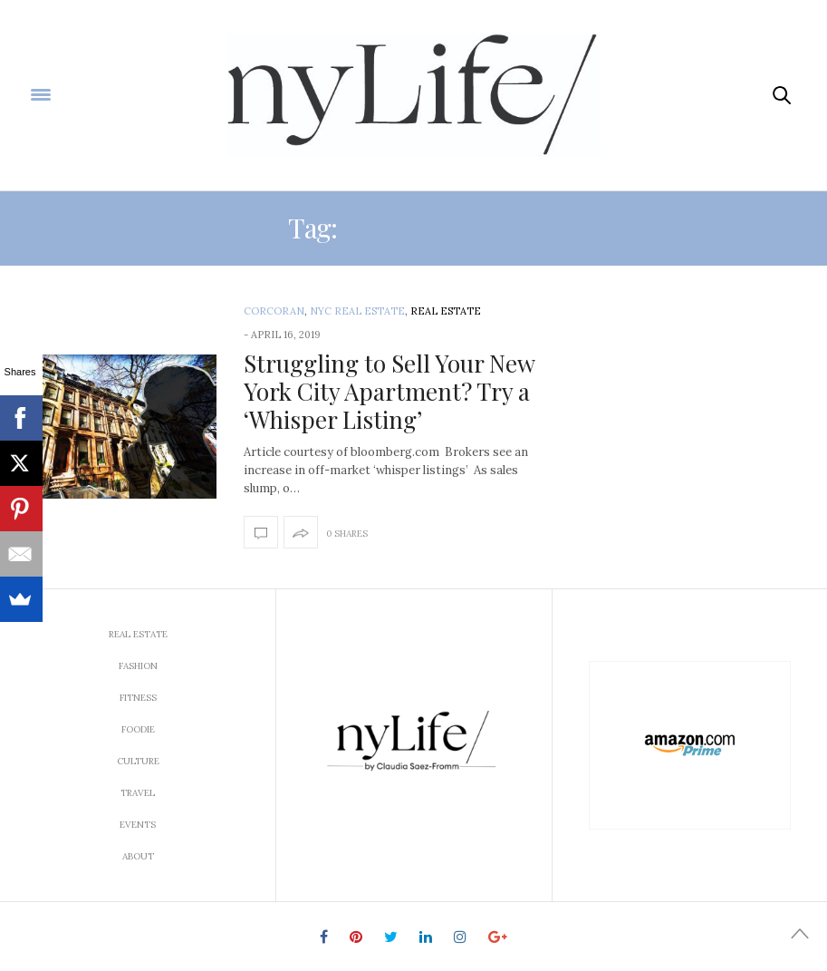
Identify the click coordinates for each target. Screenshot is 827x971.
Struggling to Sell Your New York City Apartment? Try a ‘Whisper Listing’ (389, 391)
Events (138, 824)
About (138, 856)
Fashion (138, 666)
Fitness (138, 698)
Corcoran (274, 311)
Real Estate (445, 311)
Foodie (138, 729)
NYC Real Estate (357, 311)
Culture (138, 761)
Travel (137, 793)
